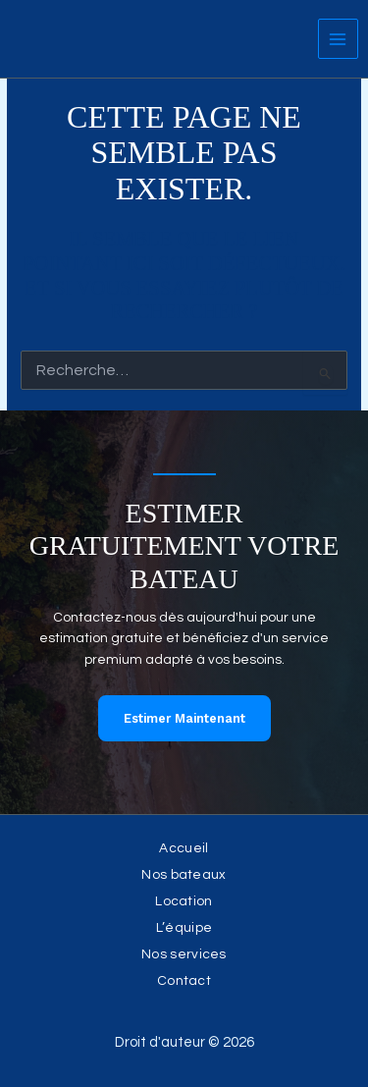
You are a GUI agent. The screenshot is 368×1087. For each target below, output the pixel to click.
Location (183, 901)
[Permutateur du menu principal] (338, 39)
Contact (184, 981)
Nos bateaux (183, 875)
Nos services (184, 954)
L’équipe (184, 928)
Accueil (183, 848)
